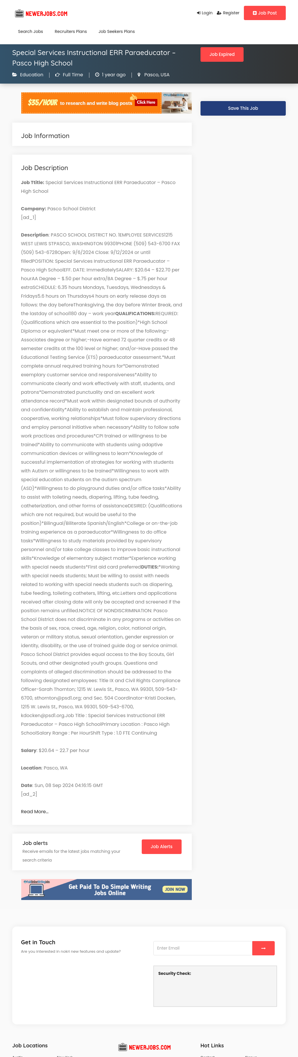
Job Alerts (162, 847)
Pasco (151, 74)
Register (228, 13)
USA (164, 74)
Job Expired (222, 54)
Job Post (265, 13)
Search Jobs (30, 31)
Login (205, 13)
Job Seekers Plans (117, 31)
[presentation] (202, 990)
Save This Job (243, 108)
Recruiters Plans (71, 31)
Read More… (35, 811)
